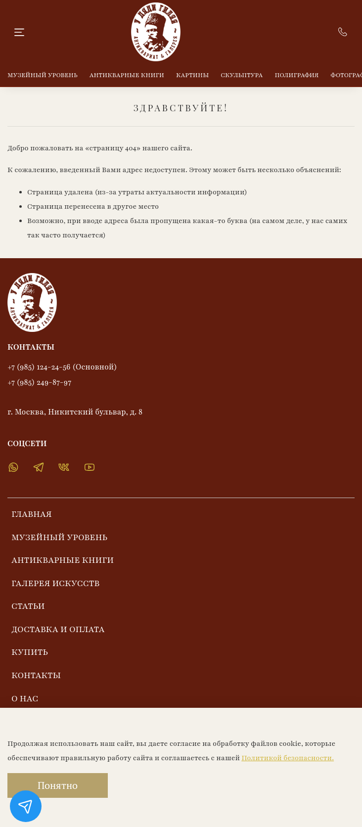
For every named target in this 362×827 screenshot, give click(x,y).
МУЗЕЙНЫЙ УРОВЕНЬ (42, 75)
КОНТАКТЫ (36, 675)
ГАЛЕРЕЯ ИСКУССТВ (55, 583)
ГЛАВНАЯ (31, 514)
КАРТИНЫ (192, 75)
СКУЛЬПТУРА (242, 75)
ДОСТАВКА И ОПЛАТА (58, 629)
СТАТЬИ (28, 606)
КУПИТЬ (29, 652)
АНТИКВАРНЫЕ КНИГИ (127, 75)
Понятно (58, 785)
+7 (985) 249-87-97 (39, 382)
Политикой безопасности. (287, 758)
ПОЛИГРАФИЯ (297, 75)
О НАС (24, 698)
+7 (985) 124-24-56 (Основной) (62, 367)
